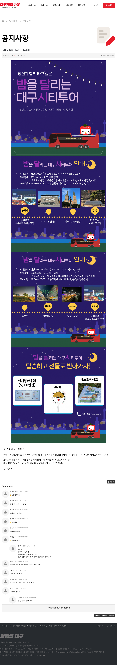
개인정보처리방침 (19, 626)
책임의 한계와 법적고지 (57, 626)
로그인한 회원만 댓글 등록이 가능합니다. (58, 608)
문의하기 (99, 626)
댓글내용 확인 (16, 495)
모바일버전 (111, 626)
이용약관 (5, 626)
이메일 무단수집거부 (37, 626)
